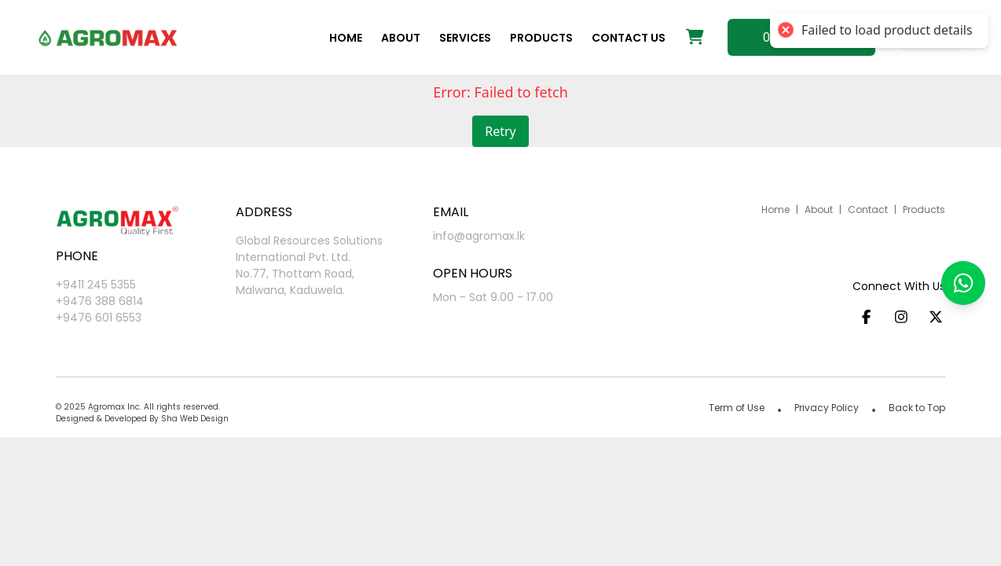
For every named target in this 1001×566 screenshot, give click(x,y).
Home (345, 38)
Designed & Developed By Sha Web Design (142, 418)
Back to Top (917, 407)
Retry (500, 131)
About (400, 38)
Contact (868, 209)
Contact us (629, 38)
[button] (963, 283)
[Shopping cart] (695, 38)
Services (465, 38)
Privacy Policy (826, 407)
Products (541, 38)
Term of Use (736, 407)
